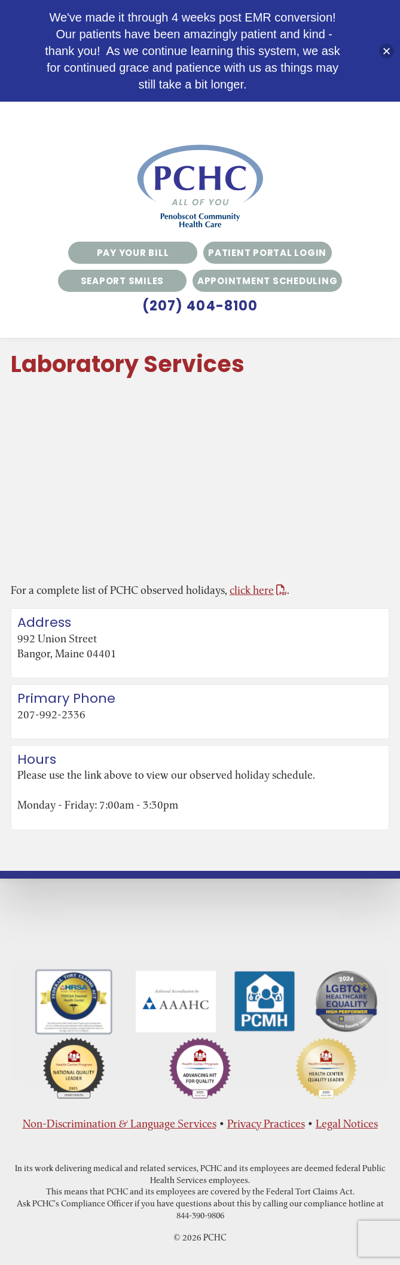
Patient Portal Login (267, 252)
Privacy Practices (266, 1123)
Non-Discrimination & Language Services (119, 1123)
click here (258, 590)
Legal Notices (347, 1123)
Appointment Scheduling (267, 281)
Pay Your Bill (133, 252)
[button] (386, 51)
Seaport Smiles (122, 281)
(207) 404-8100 (200, 306)
